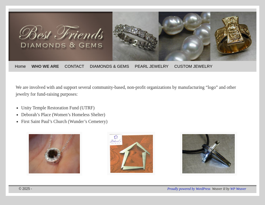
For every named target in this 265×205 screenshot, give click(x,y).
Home (20, 66)
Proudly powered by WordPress (189, 189)
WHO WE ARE (45, 66)
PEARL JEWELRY (152, 66)
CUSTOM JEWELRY (193, 66)
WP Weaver (238, 189)
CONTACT (74, 66)
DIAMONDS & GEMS (109, 66)
